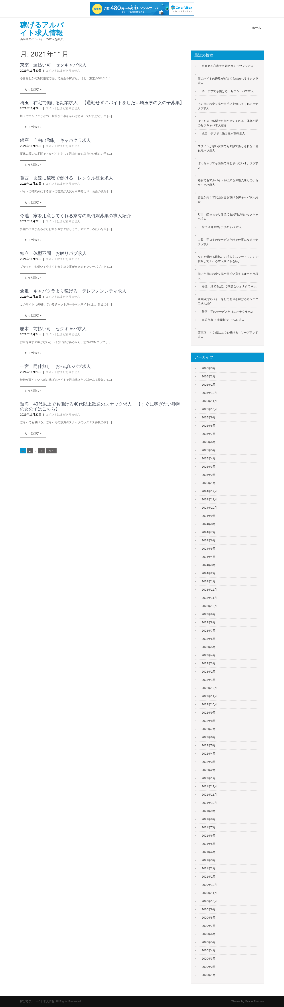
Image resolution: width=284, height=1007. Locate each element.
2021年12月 (209, 786)
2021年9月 (208, 811)
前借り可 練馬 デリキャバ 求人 (222, 227)
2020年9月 (208, 909)
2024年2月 (208, 573)
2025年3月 (208, 466)
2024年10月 (209, 507)
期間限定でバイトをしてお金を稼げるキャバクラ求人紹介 (228, 301)
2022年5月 (208, 745)
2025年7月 (208, 433)
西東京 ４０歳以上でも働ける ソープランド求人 (228, 335)
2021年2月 (208, 868)
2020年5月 (208, 942)
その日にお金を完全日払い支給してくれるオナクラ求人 (228, 106)
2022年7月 (208, 729)
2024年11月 (209, 499)
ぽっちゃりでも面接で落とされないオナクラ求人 (228, 165)
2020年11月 (209, 893)
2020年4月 (208, 950)
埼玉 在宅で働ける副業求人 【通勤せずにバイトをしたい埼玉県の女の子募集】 (102, 102)
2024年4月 (208, 556)
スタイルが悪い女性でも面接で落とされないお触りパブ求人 (228, 148)
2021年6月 (208, 835)
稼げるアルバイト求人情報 (42, 29)
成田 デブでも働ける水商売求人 (223, 133)
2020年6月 (208, 934)
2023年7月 (208, 630)
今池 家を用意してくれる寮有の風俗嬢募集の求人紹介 (75, 215)
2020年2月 (208, 966)
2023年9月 (208, 614)
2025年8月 (208, 425)
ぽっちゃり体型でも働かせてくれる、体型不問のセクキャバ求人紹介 (228, 123)
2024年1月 (208, 581)
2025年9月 (208, 417)
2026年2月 (208, 376)
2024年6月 (208, 540)
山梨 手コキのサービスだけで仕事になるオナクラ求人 (228, 242)
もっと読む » (33, 89)
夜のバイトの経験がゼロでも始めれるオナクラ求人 (228, 81)
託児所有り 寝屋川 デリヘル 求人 (223, 320)
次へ (51, 450)
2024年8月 (208, 524)
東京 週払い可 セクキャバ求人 (53, 65)
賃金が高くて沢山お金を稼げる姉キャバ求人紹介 (228, 199)
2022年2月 (208, 770)
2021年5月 (208, 843)
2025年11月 (209, 401)
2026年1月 (208, 384)
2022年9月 (208, 712)
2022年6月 (208, 737)
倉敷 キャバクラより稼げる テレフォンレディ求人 (73, 291)
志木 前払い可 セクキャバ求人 (53, 328)
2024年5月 (208, 548)
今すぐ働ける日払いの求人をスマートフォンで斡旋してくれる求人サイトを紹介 (228, 259)
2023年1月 (208, 679)
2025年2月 (208, 474)
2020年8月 (208, 917)
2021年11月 (209, 794)
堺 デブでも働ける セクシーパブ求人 (228, 91)
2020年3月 (208, 958)
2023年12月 (209, 589)
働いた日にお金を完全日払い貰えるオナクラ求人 (228, 276)
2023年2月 (208, 671)
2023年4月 (208, 655)
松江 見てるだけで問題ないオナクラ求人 (229, 286)
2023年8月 (208, 622)
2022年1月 (208, 778)
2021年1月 (208, 876)
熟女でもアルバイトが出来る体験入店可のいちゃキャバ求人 (228, 182)
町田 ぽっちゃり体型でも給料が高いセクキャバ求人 (228, 217)
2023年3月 (208, 663)
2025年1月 (208, 483)
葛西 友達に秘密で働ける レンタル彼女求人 (66, 178)
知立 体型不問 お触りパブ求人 (53, 253)
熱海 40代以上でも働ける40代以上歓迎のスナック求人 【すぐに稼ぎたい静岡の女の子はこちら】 (100, 406)
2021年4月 (208, 852)
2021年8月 (208, 819)
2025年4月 (208, 458)
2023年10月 (209, 606)
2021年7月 (208, 827)
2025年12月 (209, 392)
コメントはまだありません (62, 70)
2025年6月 (208, 442)
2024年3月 (208, 565)
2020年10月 (209, 901)
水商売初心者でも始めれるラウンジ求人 (228, 66)
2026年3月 (208, 368)
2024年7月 (208, 532)
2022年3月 (208, 761)
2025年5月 (208, 450)
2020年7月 (208, 925)
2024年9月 (208, 515)
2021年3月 (208, 860)
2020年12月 (209, 884)
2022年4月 (208, 753)
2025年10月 (209, 409)
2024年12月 (209, 491)
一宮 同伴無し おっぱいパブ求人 (55, 366)
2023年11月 (209, 597)
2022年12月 (209, 688)
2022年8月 (208, 720)
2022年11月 (209, 696)
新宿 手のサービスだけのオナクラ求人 (228, 311)
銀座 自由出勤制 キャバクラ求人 (55, 140)
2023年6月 (208, 638)
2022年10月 (209, 704)
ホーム (256, 27)
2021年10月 (209, 802)
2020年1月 (208, 975)
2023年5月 (208, 647)
